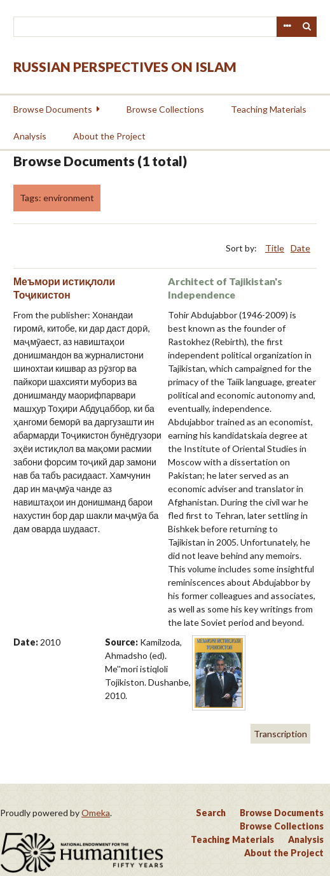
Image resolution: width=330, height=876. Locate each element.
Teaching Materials (268, 109)
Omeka (95, 812)
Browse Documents (52, 109)
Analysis (29, 136)
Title (274, 248)
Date (300, 248)
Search (307, 27)
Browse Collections (165, 109)
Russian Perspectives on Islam (125, 66)
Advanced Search (287, 27)
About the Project (109, 136)
